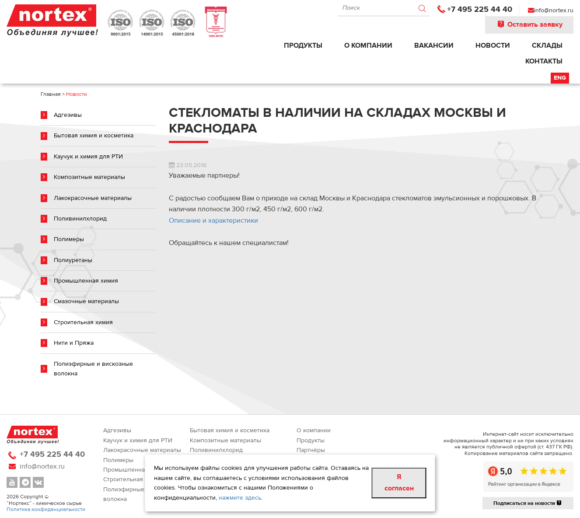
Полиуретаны (73, 260)
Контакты (544, 61)
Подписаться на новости (528, 503)
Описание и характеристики (213, 220)
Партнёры (311, 450)
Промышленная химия (86, 281)
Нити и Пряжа (74, 343)
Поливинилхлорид (80, 219)
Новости (492, 45)
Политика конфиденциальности (46, 509)
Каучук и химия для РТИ (88, 157)
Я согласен (399, 482)
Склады (547, 45)
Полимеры (69, 239)
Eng (560, 78)
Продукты (303, 45)
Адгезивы (68, 115)
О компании (368, 45)
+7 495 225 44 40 (479, 9)
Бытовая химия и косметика (93, 136)
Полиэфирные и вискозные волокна (93, 369)
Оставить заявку (529, 24)
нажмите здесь (240, 498)
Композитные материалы (89, 177)
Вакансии (434, 45)
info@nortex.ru (553, 10)
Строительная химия (83, 322)
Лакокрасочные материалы (93, 198)
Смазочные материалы (86, 301)
